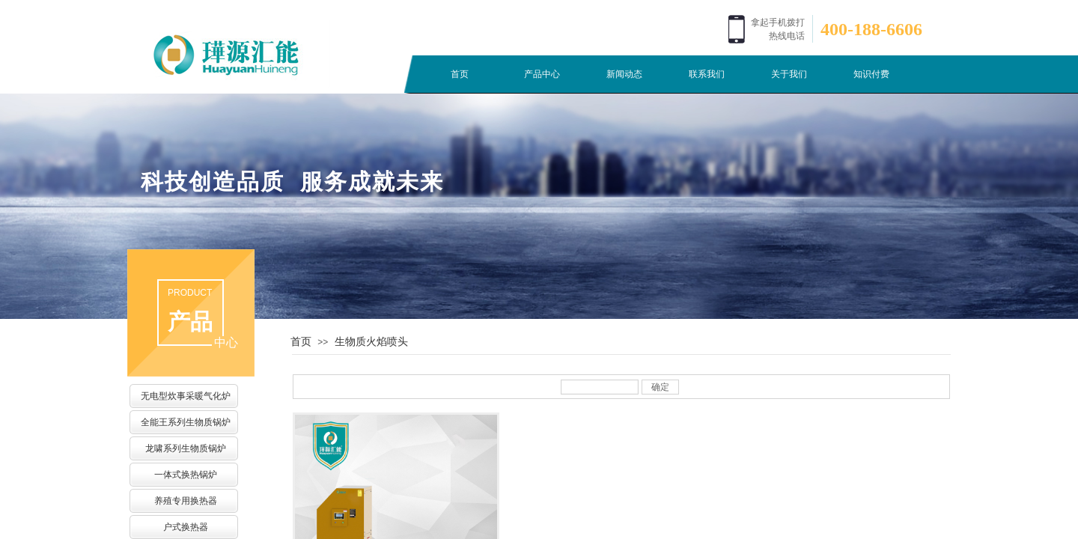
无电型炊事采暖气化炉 (186, 396)
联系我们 (707, 74)
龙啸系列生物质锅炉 (185, 448)
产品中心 (542, 74)
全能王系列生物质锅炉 (186, 422)
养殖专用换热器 (185, 501)
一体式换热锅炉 (185, 474)
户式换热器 (185, 527)
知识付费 (871, 74)
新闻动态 (624, 74)
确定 (660, 387)
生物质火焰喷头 (371, 341)
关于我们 (789, 74)
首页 (460, 74)
